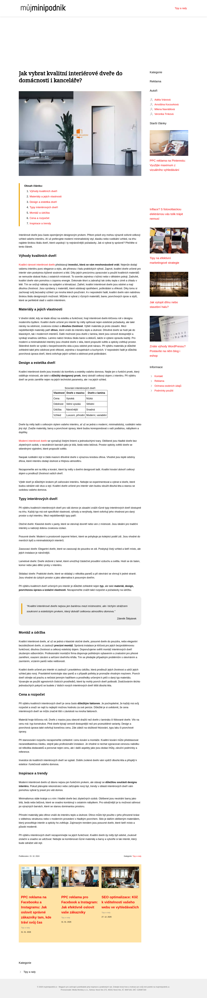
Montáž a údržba (40, 212)
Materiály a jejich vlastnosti (45, 196)
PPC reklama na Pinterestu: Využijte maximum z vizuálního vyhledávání (168, 165)
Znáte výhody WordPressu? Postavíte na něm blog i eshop (168, 351)
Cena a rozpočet (39, 218)
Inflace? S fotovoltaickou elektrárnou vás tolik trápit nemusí (166, 214)
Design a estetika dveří (43, 201)
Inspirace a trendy (40, 223)
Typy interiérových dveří (44, 207)
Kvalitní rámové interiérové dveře (37, 264)
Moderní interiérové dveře (33, 440)
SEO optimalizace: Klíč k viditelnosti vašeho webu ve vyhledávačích (120, 902)
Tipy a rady (181, 8)
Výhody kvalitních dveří (43, 191)
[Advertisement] (103, 37)
